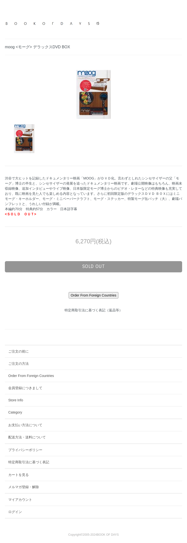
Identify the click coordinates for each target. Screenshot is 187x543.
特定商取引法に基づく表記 (28, 462)
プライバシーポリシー (25, 450)
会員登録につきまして (25, 388)
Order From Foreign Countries (31, 376)
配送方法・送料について (27, 437)
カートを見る (18, 475)
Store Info (15, 400)
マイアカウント (20, 500)
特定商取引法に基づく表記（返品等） (93, 310)
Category (15, 412)
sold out (93, 266)
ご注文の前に (18, 351)
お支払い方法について (25, 425)
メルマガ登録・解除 (23, 487)
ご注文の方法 (18, 363)
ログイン (15, 512)
